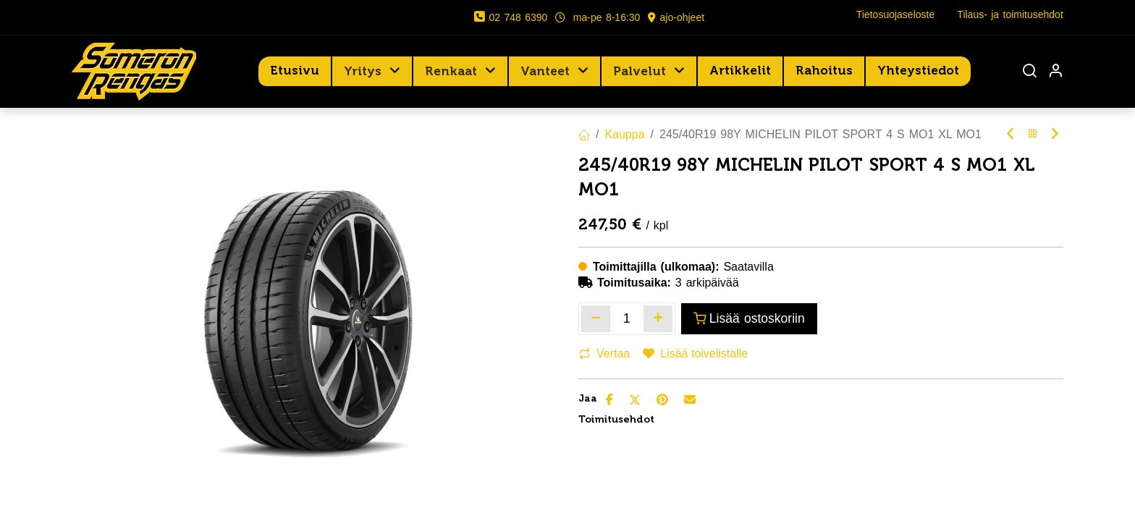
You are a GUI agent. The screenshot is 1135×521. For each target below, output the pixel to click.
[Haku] (1029, 72)
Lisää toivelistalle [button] (695, 353)
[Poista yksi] (595, 318)
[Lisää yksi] (658, 318)
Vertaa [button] (604, 353)
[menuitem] (294, 70)
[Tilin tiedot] (1055, 72)
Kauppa (624, 134)
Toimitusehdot (616, 419)
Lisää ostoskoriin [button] (749, 318)
